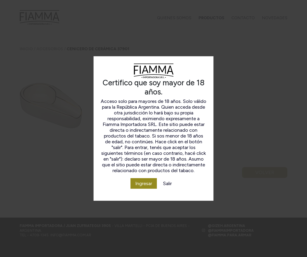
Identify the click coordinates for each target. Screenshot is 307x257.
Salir (167, 183)
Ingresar (143, 183)
